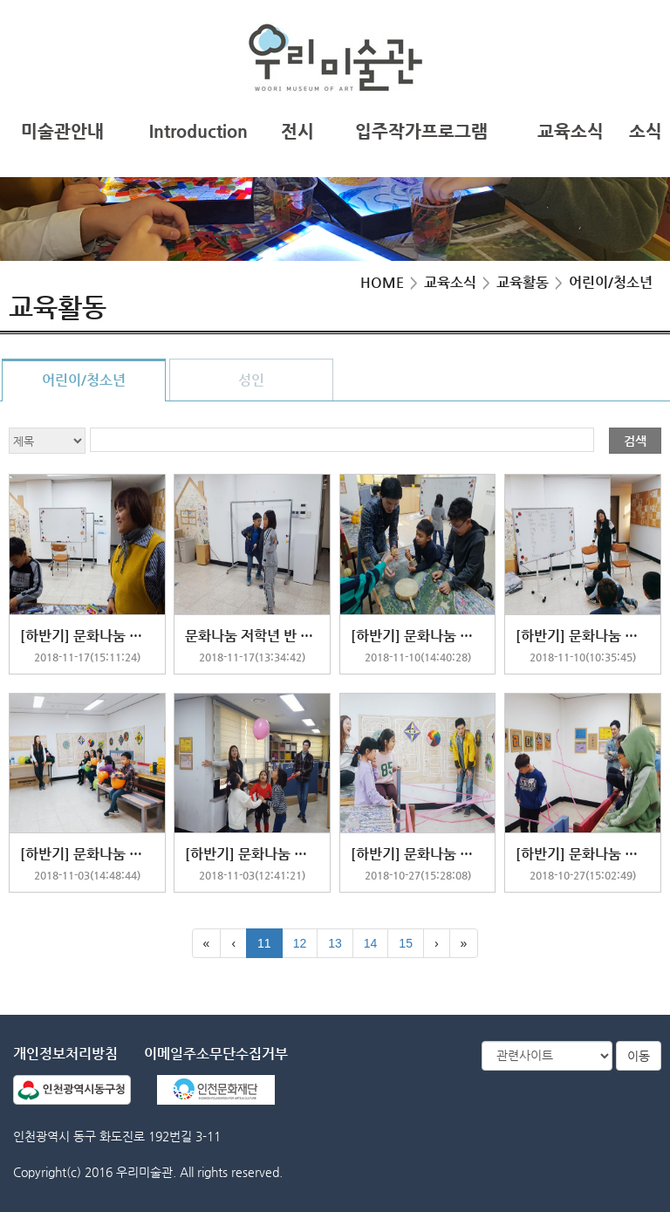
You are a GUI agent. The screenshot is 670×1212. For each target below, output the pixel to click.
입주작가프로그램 (421, 131)
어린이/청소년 (84, 380)
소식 (645, 131)
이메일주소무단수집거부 (216, 1053)
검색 (635, 441)
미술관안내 (62, 131)
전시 (297, 131)
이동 (638, 1056)
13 (335, 943)
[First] (207, 943)
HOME (382, 282)
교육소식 (570, 131)
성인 (251, 380)
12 (300, 943)
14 (371, 943)
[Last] (464, 943)
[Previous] (233, 943)
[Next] (436, 943)
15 (406, 943)
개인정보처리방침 (65, 1053)
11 (264, 943)
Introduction (198, 131)
